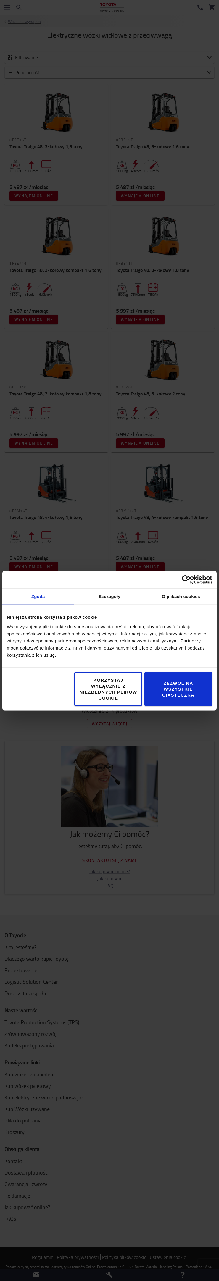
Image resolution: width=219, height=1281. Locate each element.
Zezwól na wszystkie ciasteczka (178, 688)
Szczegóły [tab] (109, 596)
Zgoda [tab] (38, 596)
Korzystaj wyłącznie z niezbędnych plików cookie (108, 688)
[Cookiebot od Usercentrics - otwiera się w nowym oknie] (186, 579)
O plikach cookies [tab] (181, 596)
